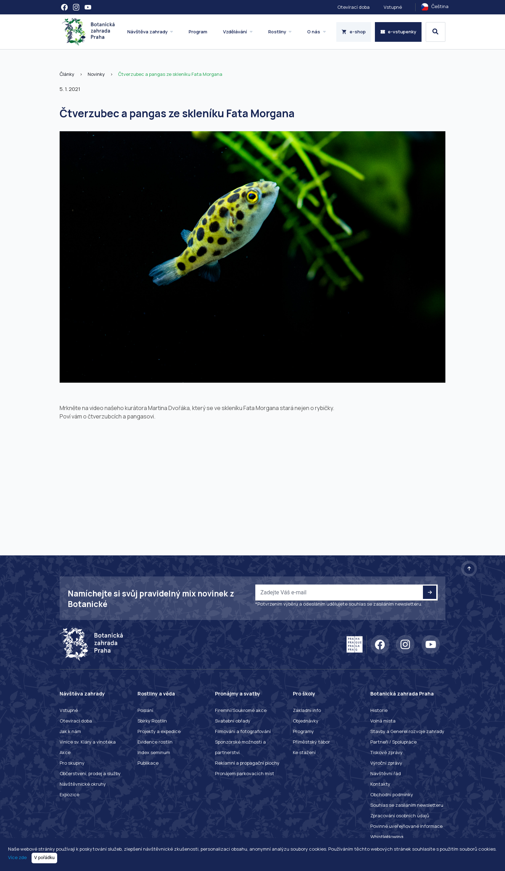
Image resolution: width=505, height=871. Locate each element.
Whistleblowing (386, 836)
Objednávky (305, 721)
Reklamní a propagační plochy (247, 763)
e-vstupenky (398, 31)
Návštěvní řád (385, 773)
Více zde (17, 857)
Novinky (96, 74)
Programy (303, 731)
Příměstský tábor (311, 742)
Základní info (307, 710)
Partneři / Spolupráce (393, 742)
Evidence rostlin (155, 742)
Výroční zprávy (386, 763)
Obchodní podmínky (391, 794)
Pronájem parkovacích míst (244, 773)
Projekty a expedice (159, 731)
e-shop (354, 31)
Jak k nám (70, 731)
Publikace (148, 763)
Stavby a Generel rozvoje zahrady (407, 731)
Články (67, 74)
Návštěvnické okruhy (83, 784)
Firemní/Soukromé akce (241, 710)
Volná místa (383, 721)
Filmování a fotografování (243, 731)
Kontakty (380, 784)
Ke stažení (304, 752)
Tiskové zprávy (386, 752)
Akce (65, 752)
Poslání (145, 710)
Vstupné (393, 7)
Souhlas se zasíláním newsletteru (406, 805)
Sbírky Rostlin (152, 721)
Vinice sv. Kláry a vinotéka (88, 742)
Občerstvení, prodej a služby (90, 773)
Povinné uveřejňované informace (406, 826)
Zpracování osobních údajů (399, 815)
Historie (379, 710)
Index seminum (153, 752)
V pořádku (44, 857)
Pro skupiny (72, 763)
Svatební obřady (232, 721)
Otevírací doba (353, 7)
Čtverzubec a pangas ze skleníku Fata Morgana (170, 74)
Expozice (69, 794)
